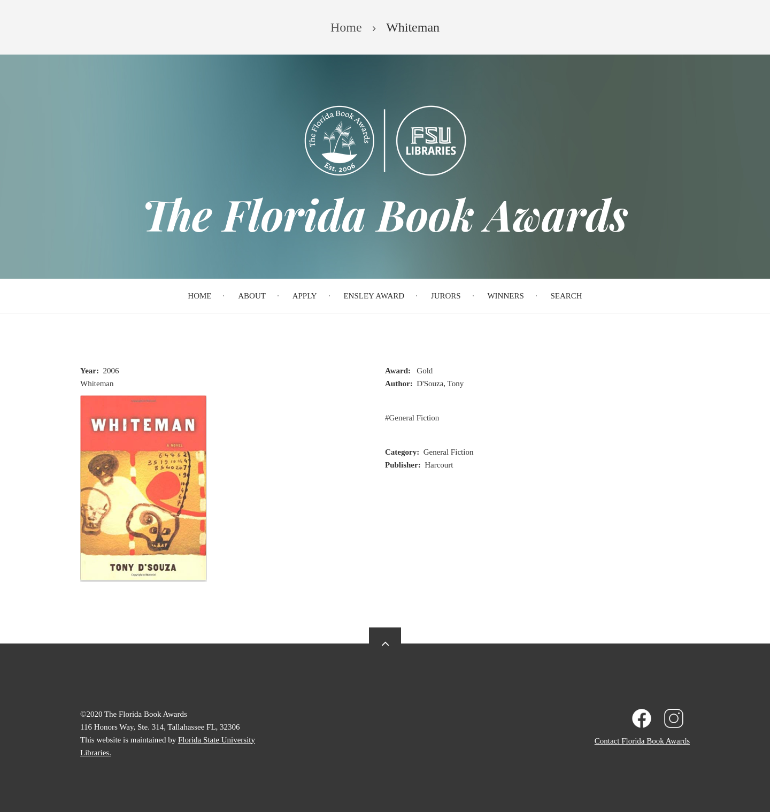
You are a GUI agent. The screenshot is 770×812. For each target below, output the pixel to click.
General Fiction (414, 417)
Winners (505, 296)
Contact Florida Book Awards (642, 741)
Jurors (446, 296)
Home (199, 296)
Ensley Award (373, 296)
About (252, 296)
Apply (304, 296)
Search (566, 296)
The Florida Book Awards (385, 214)
